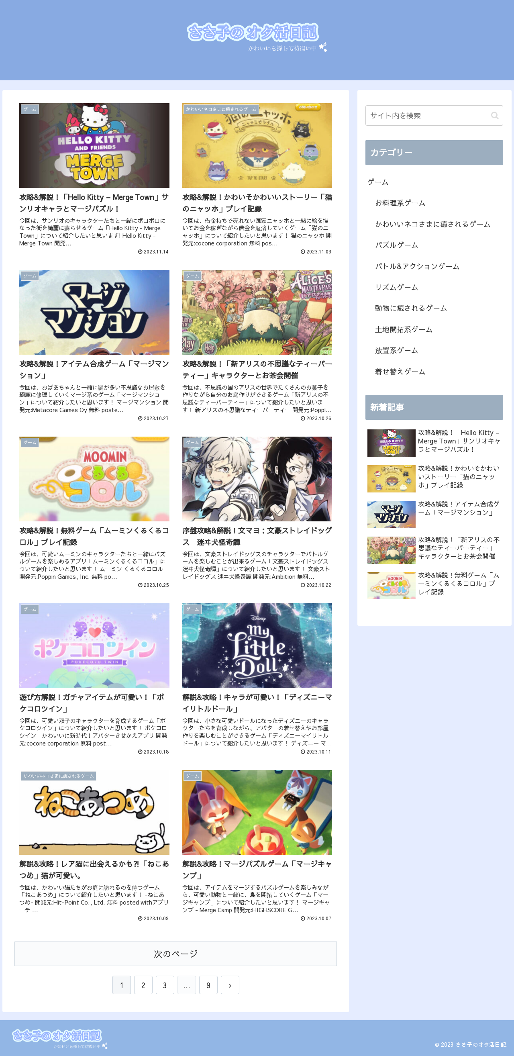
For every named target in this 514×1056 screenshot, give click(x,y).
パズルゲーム (396, 245)
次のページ (176, 954)
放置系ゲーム (396, 350)
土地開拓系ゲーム (404, 329)
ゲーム (378, 182)
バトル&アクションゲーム (417, 266)
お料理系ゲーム (400, 203)
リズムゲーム (396, 287)
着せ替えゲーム (400, 371)
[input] (434, 115)
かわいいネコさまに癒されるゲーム (433, 224)
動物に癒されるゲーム (411, 308)
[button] (495, 115)
